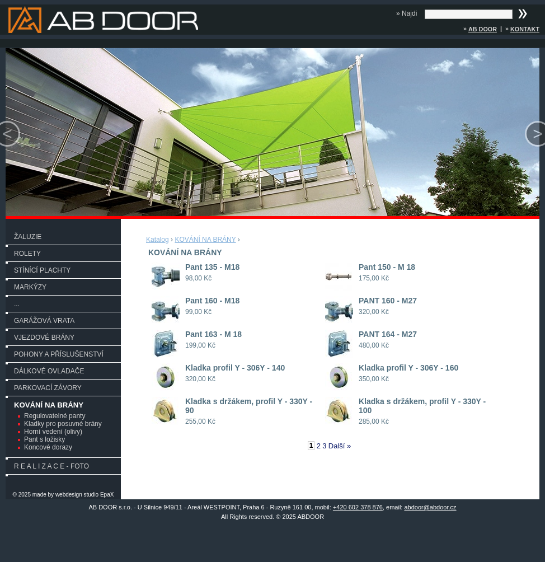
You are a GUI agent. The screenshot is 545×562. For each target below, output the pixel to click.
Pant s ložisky (44, 439)
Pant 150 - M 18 (387, 267)
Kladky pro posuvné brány (63, 424)
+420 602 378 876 (358, 507)
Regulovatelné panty (54, 416)
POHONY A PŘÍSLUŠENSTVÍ (59, 354)
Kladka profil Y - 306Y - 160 (408, 367)
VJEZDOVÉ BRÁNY (44, 337)
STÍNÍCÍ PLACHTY (42, 270)
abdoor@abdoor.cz (430, 507)
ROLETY (27, 253)
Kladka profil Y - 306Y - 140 (235, 367)
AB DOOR (482, 29)
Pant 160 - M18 (212, 300)
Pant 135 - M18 (212, 267)
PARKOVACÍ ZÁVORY (48, 388)
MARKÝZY (30, 287)
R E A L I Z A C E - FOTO (51, 466)
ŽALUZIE (27, 237)
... (17, 304)
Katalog (157, 239)
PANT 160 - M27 (388, 300)
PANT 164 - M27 (388, 334)
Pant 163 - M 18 (213, 334)
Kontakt (524, 29)
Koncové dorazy (48, 447)
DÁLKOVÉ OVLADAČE (49, 371)
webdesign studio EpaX (84, 494)
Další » (339, 446)
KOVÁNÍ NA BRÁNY (48, 405)
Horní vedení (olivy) (53, 431)
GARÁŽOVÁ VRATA (44, 321)
